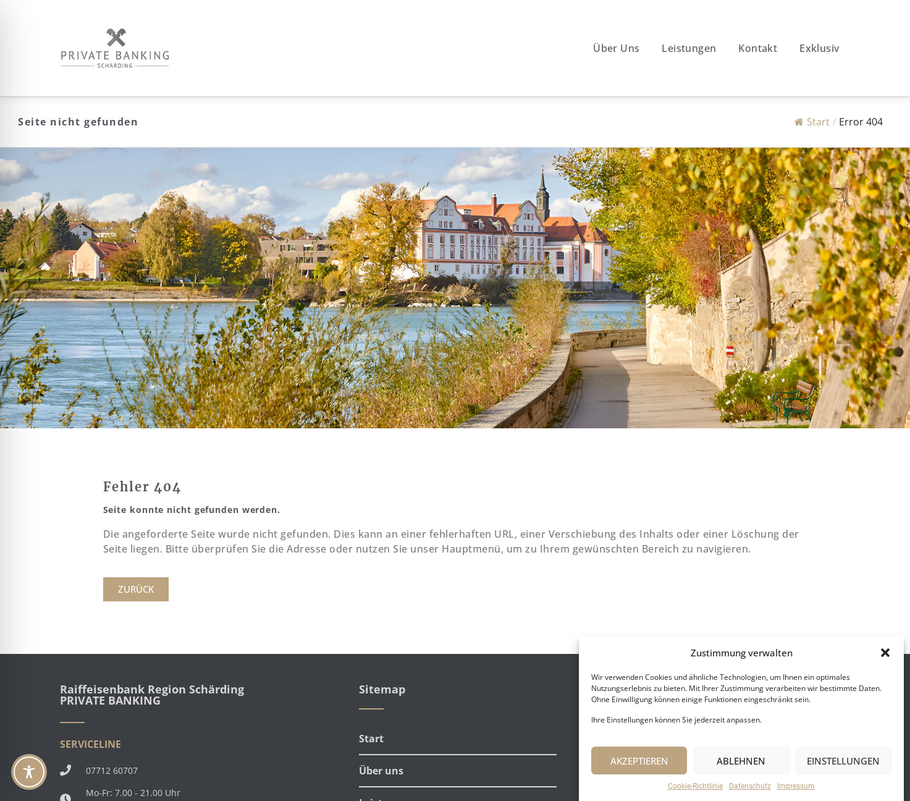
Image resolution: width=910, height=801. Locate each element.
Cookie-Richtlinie (695, 786)
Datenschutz (750, 786)
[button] (885, 652)
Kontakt (757, 48)
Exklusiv (819, 48)
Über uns (616, 48)
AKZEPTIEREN (639, 761)
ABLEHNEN (741, 761)
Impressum (796, 786)
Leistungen (689, 48)
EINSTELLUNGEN (843, 761)
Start (812, 122)
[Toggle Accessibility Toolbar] (29, 772)
